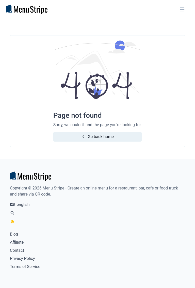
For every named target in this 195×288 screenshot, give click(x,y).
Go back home (97, 136)
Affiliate (17, 242)
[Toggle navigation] (182, 9)
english (20, 204)
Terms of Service (25, 266)
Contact (17, 250)
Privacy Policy (22, 258)
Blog (14, 234)
